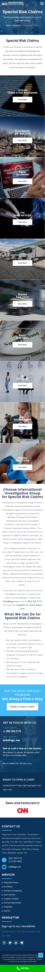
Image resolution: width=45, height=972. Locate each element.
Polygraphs (8, 907)
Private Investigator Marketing (19, 955)
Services (16, 25)
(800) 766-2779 (15, 858)
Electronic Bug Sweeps (12, 903)
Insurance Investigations (13, 891)
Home (8, 25)
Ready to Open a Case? (22, 706)
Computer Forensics (11, 899)
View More (22, 99)
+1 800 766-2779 (33, 601)
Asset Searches (9, 895)
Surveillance (8, 887)
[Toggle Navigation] (42, 3)
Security (7, 911)
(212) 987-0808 (15, 862)
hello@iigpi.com (10, 601)
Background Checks (11, 883)
